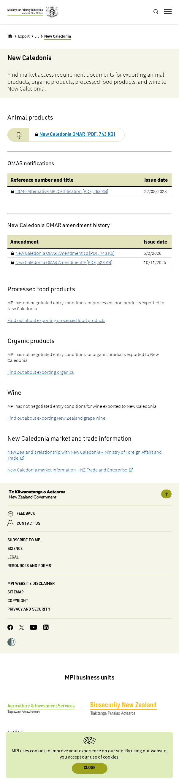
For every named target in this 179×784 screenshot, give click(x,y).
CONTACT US (28, 524)
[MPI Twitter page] (21, 628)
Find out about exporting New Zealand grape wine (56, 418)
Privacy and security (28, 610)
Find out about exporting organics (40, 372)
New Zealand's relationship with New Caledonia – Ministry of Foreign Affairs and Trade (84, 455)
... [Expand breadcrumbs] (37, 36)
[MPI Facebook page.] (10, 628)
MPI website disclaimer (31, 584)
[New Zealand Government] (89, 495)
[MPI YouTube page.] (33, 628)
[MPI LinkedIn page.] (46, 628)
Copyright (17, 601)
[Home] (10, 36)
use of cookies (104, 757)
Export (24, 36)
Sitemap (15, 593)
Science (15, 549)
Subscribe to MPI (24, 540)
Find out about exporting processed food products (56, 320)
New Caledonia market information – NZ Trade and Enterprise (67, 470)
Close (89, 768)
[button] (11, 643)
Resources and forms (29, 566)
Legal (13, 558)
